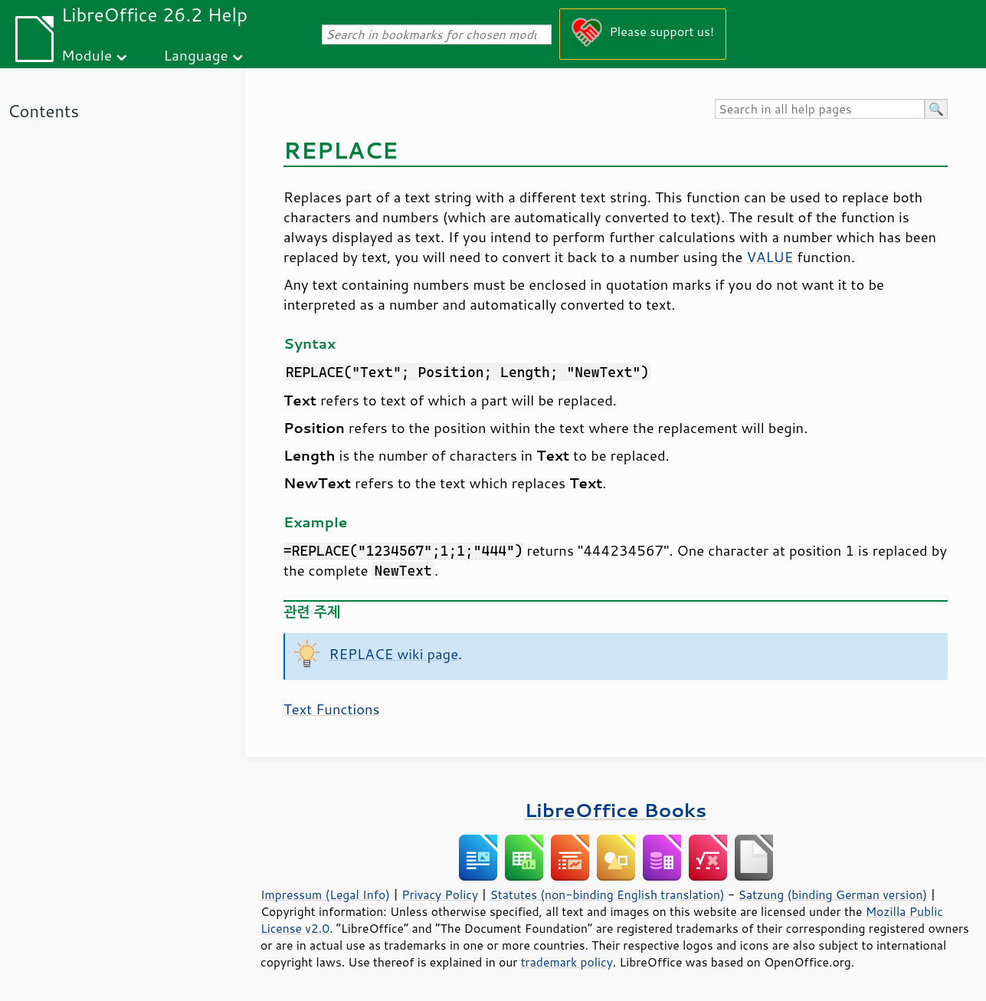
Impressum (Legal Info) (325, 894)
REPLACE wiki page (393, 654)
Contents (43, 111)
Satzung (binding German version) (833, 894)
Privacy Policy (439, 894)
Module (86, 54)
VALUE (769, 257)
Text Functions (331, 709)
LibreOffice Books (616, 809)
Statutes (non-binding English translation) (607, 894)
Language (196, 54)
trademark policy (567, 961)
